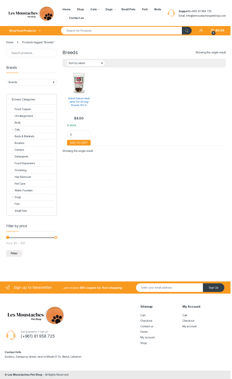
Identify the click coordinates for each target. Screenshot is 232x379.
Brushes (16, 143)
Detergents (18, 156)
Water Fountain (21, 190)
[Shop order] (85, 63)
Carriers (16, 149)
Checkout (146, 320)
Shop (80, 9)
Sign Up (213, 287)
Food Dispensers (22, 163)
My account (147, 337)
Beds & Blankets (21, 136)
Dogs (108, 9)
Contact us (76, 17)
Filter (14, 253)
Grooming (17, 170)
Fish (145, 9)
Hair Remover (20, 176)
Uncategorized (21, 115)
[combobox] (121, 30)
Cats (93, 9)
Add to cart (79, 142)
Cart (142, 315)
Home (66, 9)
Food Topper (20, 109)
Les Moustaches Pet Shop (25, 374)
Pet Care (17, 183)
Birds (157, 9)
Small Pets (128, 9)
